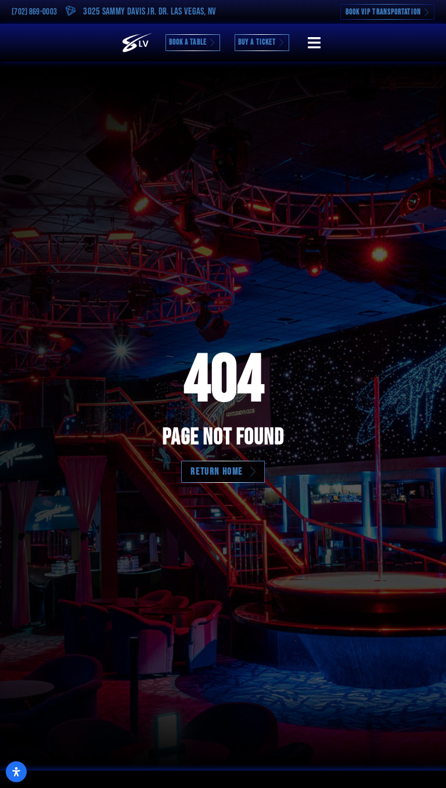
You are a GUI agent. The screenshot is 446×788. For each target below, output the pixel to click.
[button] (314, 42)
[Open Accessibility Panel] (16, 771)
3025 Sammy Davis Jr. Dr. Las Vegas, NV (149, 11)
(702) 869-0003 (34, 11)
